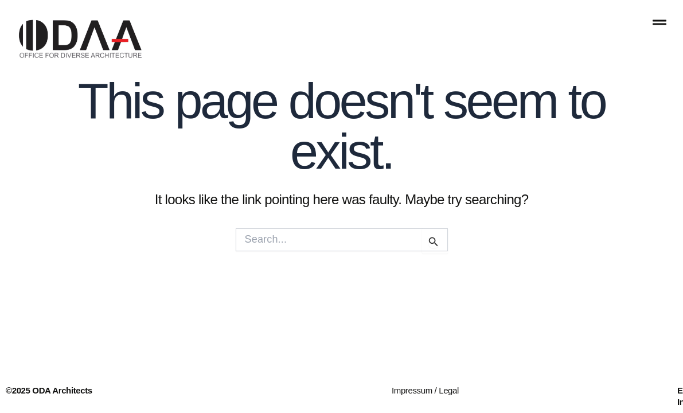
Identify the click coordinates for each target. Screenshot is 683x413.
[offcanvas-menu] (659, 22)
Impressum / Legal (425, 390)
